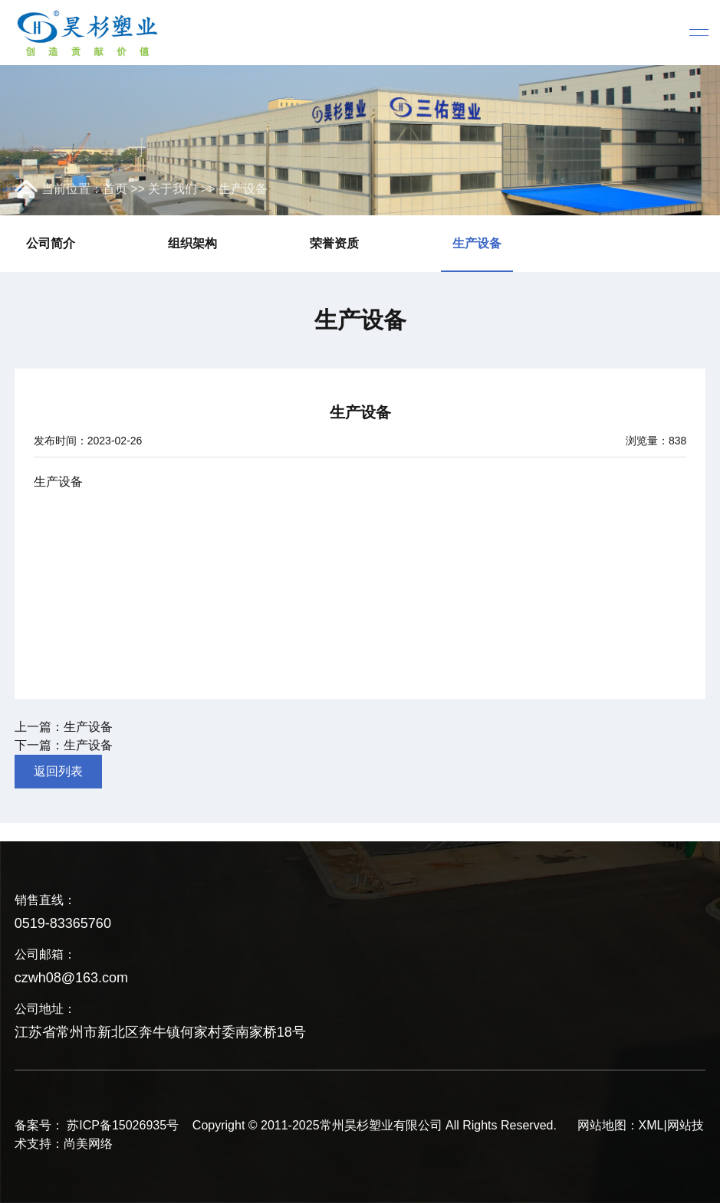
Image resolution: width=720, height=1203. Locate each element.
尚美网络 (88, 1143)
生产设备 (243, 189)
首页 (115, 189)
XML (651, 1125)
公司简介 (50, 243)
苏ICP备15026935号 (123, 1125)
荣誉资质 (334, 243)
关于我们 (172, 189)
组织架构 (192, 243)
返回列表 (58, 771)
